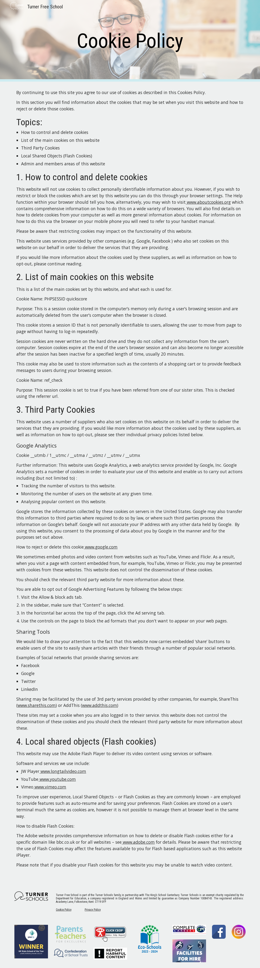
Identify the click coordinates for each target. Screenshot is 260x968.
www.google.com (101, 547)
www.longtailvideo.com (62, 771)
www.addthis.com (99, 705)
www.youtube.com (57, 779)
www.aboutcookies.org (208, 202)
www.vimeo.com (49, 787)
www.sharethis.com (37, 705)
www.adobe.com (138, 842)
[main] (130, 40)
